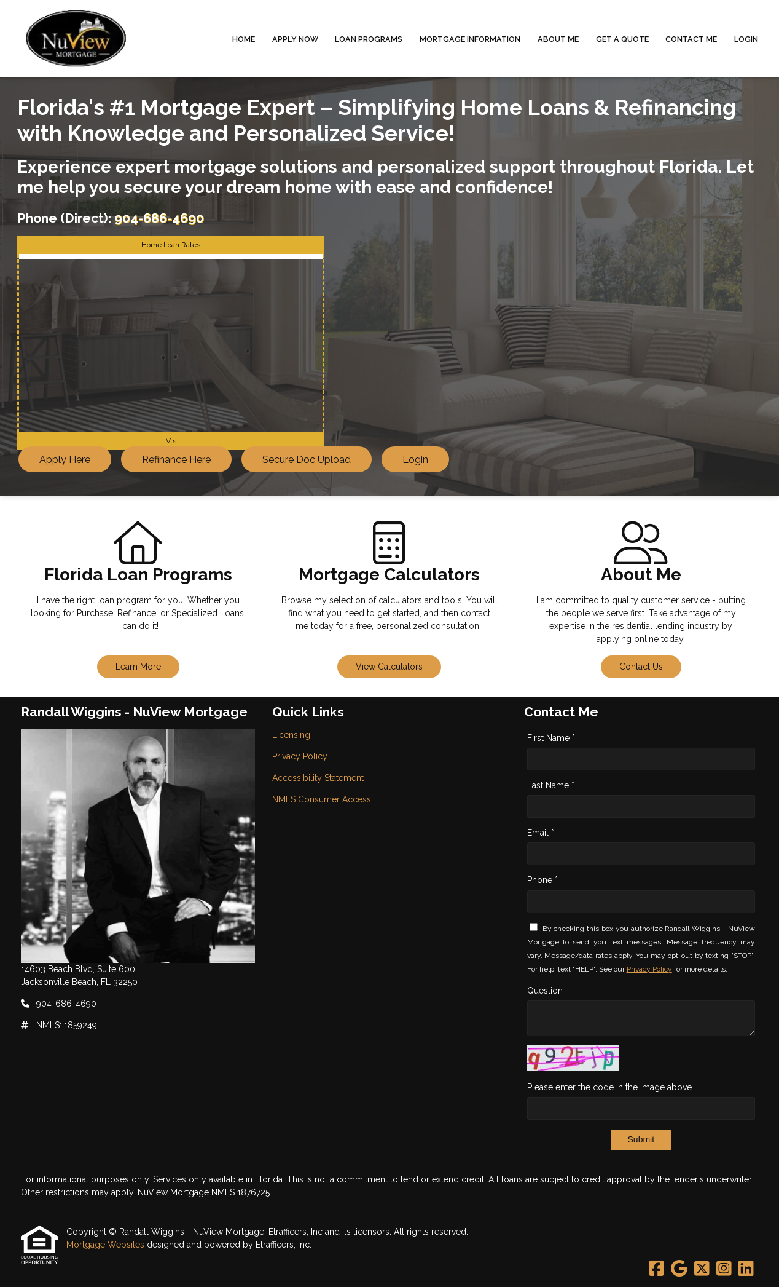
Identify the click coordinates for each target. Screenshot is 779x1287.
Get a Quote (622, 39)
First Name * (551, 738)
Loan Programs (368, 39)
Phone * (542, 880)
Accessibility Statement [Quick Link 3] (318, 778)
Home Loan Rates (170, 244)
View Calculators (389, 666)
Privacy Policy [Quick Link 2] (299, 756)
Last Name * (550, 785)
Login (746, 39)
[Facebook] (656, 1269)
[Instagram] (724, 1269)
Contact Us (641, 666)
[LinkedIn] (746, 1269)
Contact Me (691, 39)
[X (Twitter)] (702, 1269)
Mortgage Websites (106, 1244)
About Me (558, 39)
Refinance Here (176, 459)
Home (243, 39)
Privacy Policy (649, 969)
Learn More (138, 666)
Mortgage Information (470, 39)
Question (545, 991)
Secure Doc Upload (306, 459)
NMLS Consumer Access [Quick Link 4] (321, 799)
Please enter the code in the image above (609, 1087)
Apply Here (64, 459)
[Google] (679, 1269)
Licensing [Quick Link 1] (291, 735)
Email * (540, 833)
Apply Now (295, 39)
